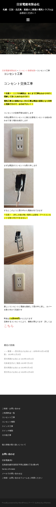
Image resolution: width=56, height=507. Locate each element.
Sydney (38, 503)
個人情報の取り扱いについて (14, 444)
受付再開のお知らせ (12, 359)
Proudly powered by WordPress (14, 503)
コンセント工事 (8, 417)
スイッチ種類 (7, 430)
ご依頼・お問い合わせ (11, 408)
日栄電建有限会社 (28, 4)
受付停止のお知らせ (12, 372)
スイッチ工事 (7, 426)
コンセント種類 (8, 422)
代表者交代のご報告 (12, 363)
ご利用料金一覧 (8, 413)
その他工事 (6, 435)
